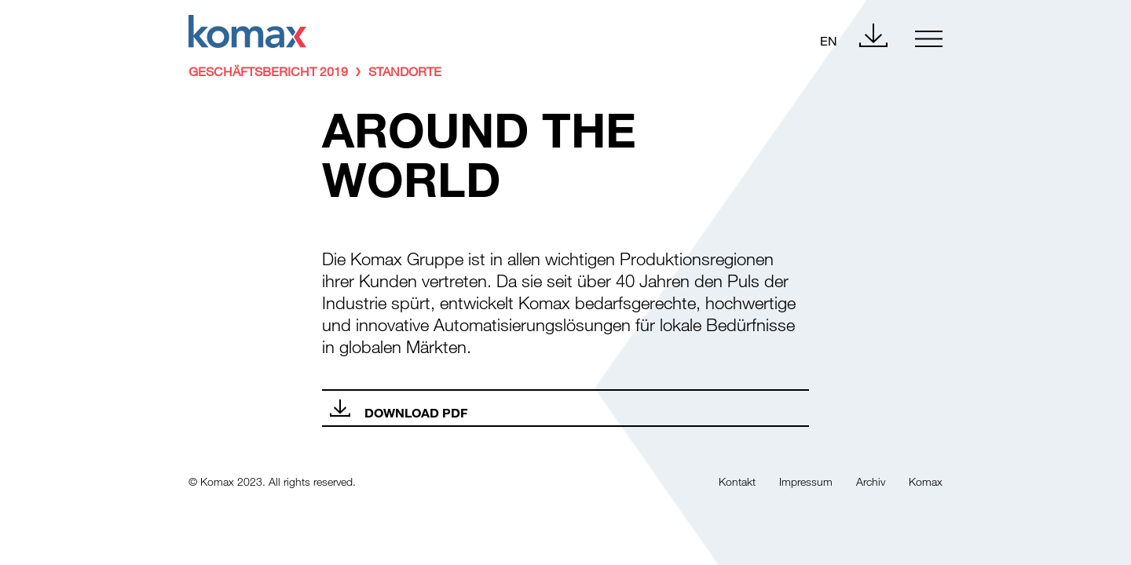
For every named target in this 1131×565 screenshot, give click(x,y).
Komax (925, 481)
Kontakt (737, 481)
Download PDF (415, 412)
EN (828, 40)
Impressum (806, 481)
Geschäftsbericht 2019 (268, 71)
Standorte (404, 71)
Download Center (873, 35)
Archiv (870, 481)
